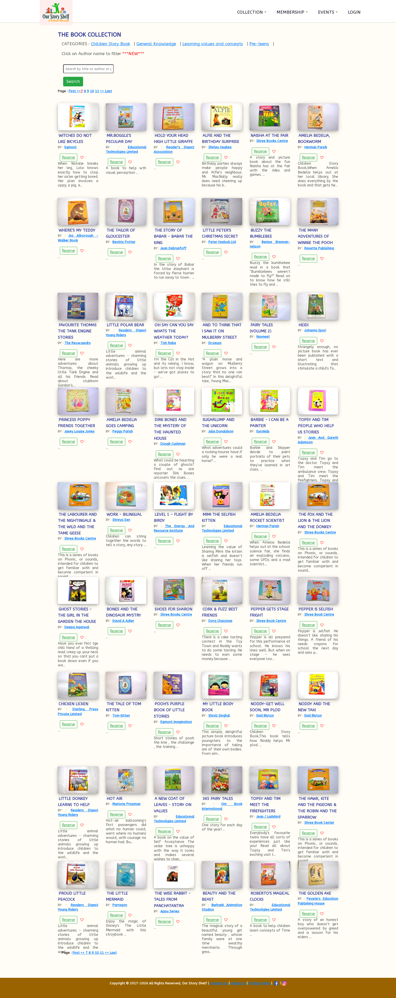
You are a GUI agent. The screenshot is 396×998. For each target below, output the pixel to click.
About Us (238, 983)
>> (102, 91)
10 (92, 91)
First (73, 91)
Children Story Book (110, 43)
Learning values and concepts (212, 43)
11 (97, 91)
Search (73, 81)
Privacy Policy (260, 983)
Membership (292, 12)
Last (108, 91)
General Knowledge (156, 43)
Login (354, 12)
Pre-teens (259, 43)
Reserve (68, 157)
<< (79, 91)
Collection (251, 12)
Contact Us (219, 983)
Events (328, 12)
